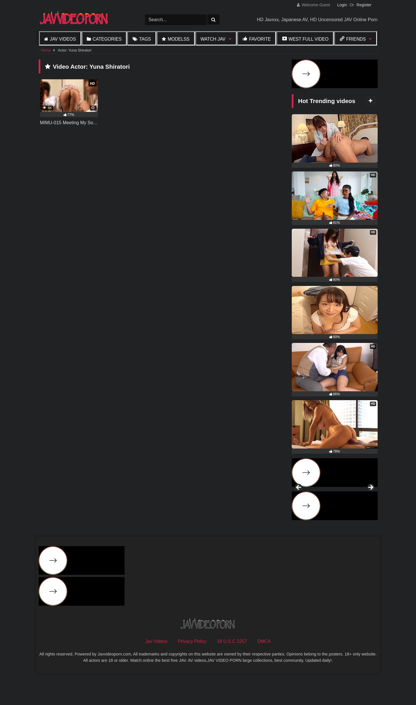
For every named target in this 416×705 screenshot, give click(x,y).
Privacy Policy (192, 672)
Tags (145, 39)
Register (363, 5)
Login (342, 5)
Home (46, 50)
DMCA (264, 672)
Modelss (179, 39)
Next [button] (370, 503)
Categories (106, 39)
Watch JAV (212, 39)
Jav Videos (63, 39)
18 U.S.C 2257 (232, 672)
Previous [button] (299, 503)
